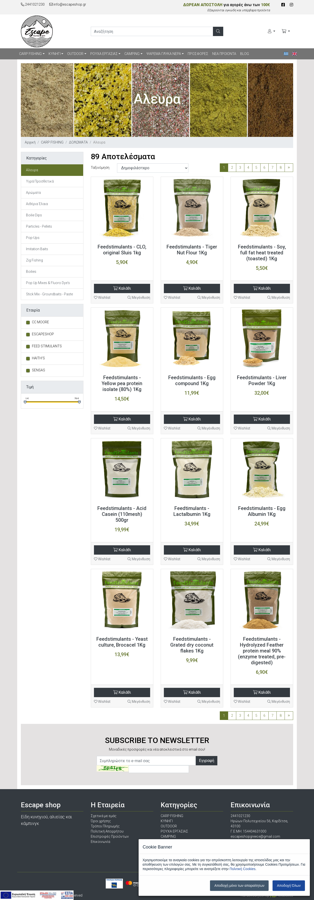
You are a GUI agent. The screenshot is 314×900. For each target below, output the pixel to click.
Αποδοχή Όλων (289, 885)
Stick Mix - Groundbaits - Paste (49, 294)
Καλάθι (122, 288)
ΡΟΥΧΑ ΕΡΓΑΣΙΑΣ (104, 54)
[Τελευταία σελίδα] (289, 167)
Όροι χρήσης (101, 821)
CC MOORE (40, 322)
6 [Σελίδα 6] (264, 168)
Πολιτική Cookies (243, 869)
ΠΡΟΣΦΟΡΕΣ (198, 54)
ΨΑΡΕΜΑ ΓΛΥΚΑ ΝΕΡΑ (163, 54)
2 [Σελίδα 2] (232, 168)
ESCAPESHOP (43, 334)
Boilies (31, 272)
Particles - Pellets (39, 226)
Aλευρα (32, 170)
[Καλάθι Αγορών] (285, 31)
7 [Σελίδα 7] (273, 168)
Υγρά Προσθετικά (40, 181)
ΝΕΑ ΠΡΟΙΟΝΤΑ (224, 54)
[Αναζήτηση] (218, 31)
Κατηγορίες (36, 158)
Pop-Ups (32, 238)
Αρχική (30, 142)
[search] (152, 31)
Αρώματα (33, 193)
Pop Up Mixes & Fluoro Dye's (48, 283)
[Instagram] (291, 4)
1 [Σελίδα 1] (224, 168)
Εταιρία (33, 310)
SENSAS (38, 370)
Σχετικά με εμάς (104, 816)
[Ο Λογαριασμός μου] (271, 31)
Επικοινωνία (100, 842)
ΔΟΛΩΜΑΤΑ (78, 142)
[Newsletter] (146, 760)
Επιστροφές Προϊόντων (110, 836)
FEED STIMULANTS (47, 346)
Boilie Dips (34, 215)
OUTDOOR (75, 54)
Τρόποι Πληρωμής (105, 826)
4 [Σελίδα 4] (248, 168)
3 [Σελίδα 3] (240, 168)
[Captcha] (159, 769)
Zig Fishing (34, 260)
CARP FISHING (30, 54)
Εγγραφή (206, 760)
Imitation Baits (37, 249)
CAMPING (132, 54)
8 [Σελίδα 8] (281, 168)
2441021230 (33, 4)
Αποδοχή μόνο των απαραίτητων (239, 885)
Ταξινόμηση (100, 168)
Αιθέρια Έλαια (37, 204)
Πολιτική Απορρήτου (107, 831)
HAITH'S (38, 358)
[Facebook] (283, 4)
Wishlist (102, 298)
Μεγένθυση (139, 298)
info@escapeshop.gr (67, 4)
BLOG (244, 54)
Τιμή (30, 387)
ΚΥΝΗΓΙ (55, 54)
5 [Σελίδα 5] (256, 168)
